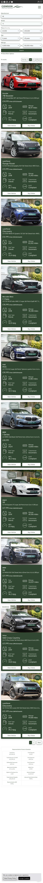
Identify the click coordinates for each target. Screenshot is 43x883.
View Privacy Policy (10, 878)
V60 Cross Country (11, 637)
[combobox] (21, 16)
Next (39, 742)
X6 (3, 570)
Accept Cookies (24, 878)
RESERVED (5, 607)
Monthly (7, 28)
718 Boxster (7, 95)
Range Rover (8, 163)
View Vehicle (12, 126)
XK (3, 502)
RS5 (4, 366)
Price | (5, 28)
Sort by (24, 59)
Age (2, 35)
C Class (5, 299)
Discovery (7, 231)
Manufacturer (5, 13)
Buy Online (31, 126)
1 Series (6, 434)
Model (3, 20)
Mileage (3, 42)
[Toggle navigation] (39, 7)
